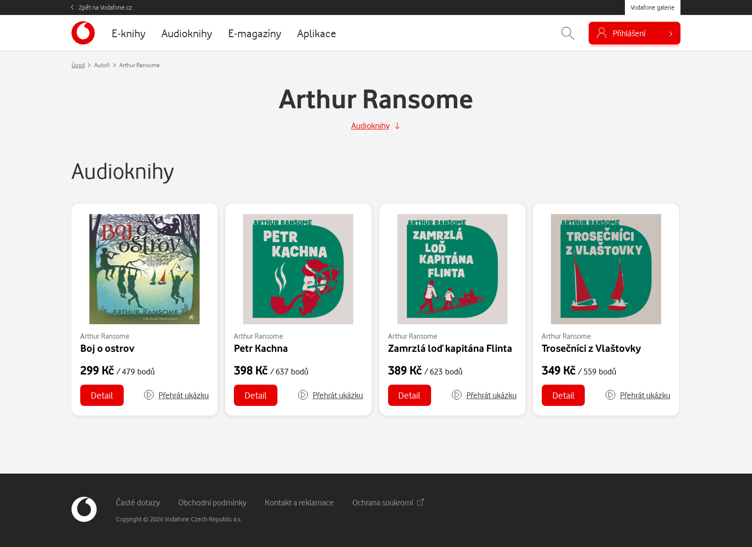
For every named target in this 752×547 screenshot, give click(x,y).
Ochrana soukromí (388, 502)
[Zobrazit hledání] (567, 33)
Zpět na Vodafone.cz (105, 7)
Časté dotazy (138, 502)
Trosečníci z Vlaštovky (591, 348)
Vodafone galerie (653, 7)
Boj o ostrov (107, 348)
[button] (176, 395)
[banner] (83, 32)
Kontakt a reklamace (299, 502)
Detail (102, 395)
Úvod (78, 65)
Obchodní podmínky (212, 502)
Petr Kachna (261, 348)
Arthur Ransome (105, 336)
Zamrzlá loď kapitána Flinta (450, 348)
